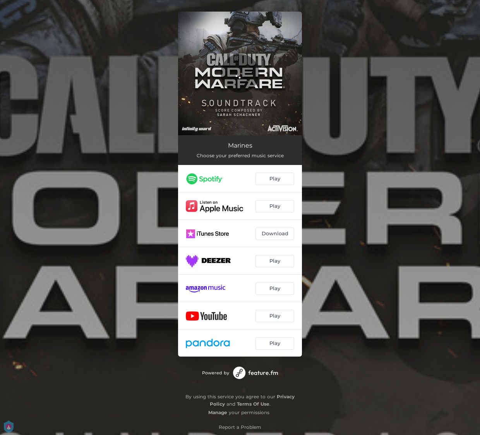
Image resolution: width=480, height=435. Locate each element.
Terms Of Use (253, 404)
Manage (217, 412)
